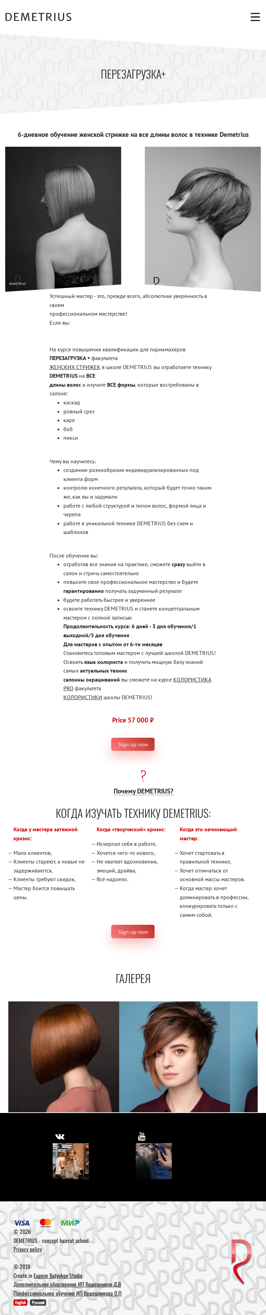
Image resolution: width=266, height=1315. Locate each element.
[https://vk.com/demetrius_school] (59, 1135)
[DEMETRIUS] (241, 1262)
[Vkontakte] (71, 1161)
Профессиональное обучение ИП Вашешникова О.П (68, 1293)
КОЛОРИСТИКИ (82, 697)
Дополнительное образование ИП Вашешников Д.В (67, 1284)
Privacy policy (28, 1249)
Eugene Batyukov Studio (58, 1275)
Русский (38, 1302)
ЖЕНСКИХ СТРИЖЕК (75, 366)
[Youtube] (154, 1161)
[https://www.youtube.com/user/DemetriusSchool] (142, 1135)
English (20, 1302)
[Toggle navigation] (251, 17)
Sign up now (133, 744)
